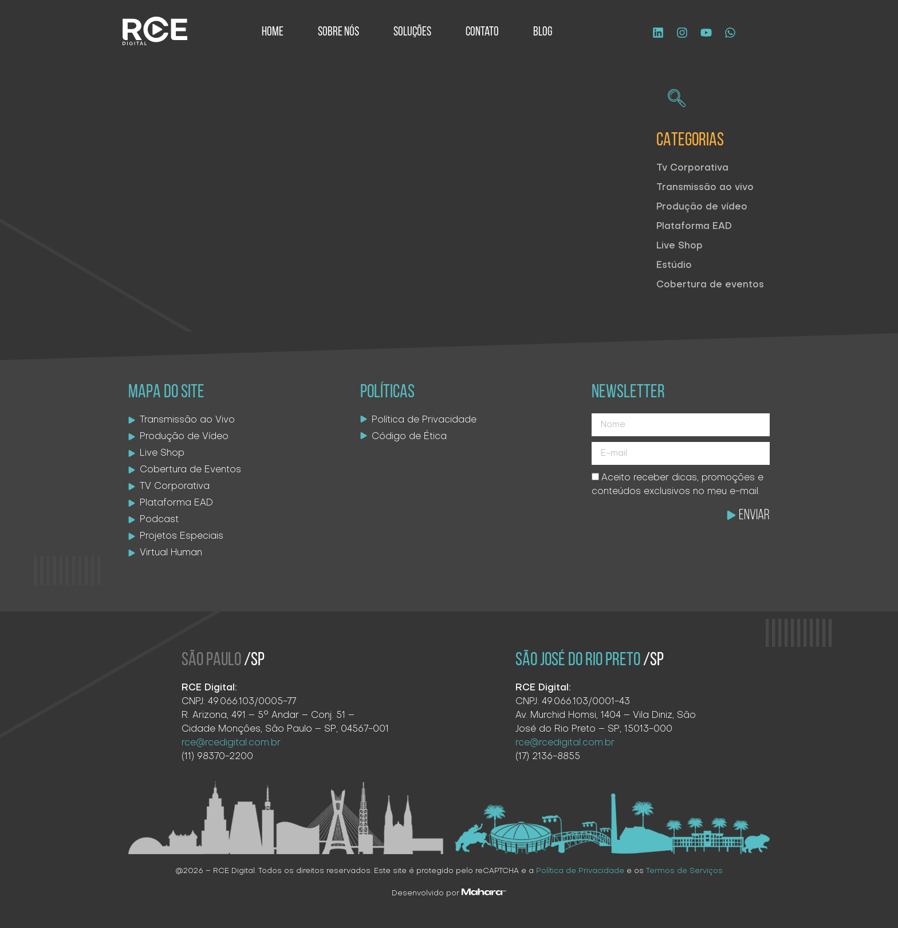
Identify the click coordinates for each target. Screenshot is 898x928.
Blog (542, 32)
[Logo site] (155, 31)
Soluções (412, 32)
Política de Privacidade (580, 871)
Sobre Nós (338, 32)
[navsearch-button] (676, 100)
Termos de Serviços (684, 871)
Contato (482, 32)
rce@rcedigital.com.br (565, 743)
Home (272, 32)
